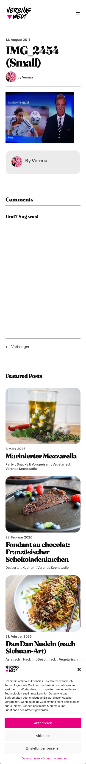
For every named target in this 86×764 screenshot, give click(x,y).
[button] (79, 669)
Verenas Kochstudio (21, 469)
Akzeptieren (43, 723)
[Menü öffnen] (77, 13)
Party (10, 464)
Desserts (12, 567)
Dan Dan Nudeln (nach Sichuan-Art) (40, 647)
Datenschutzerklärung (36, 758)
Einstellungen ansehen (43, 748)
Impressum (60, 758)
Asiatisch (13, 659)
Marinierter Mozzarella (41, 456)
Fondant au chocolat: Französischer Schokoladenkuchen (37, 552)
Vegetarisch (62, 464)
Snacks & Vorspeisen (33, 464)
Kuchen (28, 567)
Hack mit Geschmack (39, 659)
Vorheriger (20, 346)
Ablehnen (43, 736)
